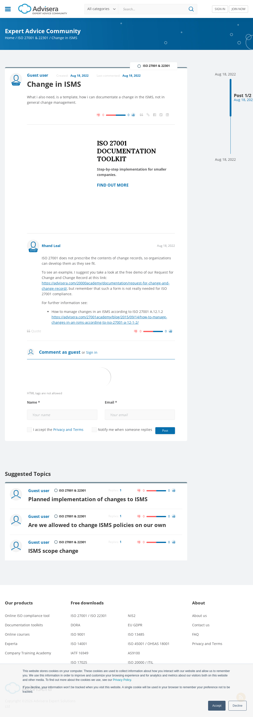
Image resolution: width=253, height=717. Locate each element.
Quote (34, 331)
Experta (11, 643)
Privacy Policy (122, 680)
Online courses (17, 634)
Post (165, 430)
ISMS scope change (53, 551)
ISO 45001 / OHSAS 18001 (149, 643)
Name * (33, 402)
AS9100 (134, 653)
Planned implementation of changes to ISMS (87, 499)
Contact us (201, 625)
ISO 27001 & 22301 (33, 37)
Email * (111, 402)
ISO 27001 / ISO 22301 (89, 615)
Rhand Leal (51, 245)
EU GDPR (135, 625)
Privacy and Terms (68, 429)
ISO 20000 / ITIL (140, 662)
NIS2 (131, 615)
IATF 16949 (79, 653)
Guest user (38, 490)
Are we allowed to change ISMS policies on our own (97, 525)
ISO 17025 (79, 662)
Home (9, 37)
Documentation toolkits (24, 625)
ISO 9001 (78, 634)
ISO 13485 (136, 634)
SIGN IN (220, 9)
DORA (75, 625)
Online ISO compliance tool (27, 615)
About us (199, 615)
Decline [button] (237, 705)
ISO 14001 (79, 643)
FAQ (195, 634)
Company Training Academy (28, 653)
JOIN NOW (238, 9)
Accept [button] (216, 705)
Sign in (91, 352)
